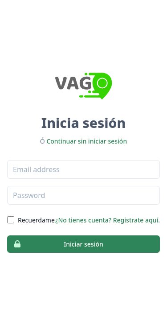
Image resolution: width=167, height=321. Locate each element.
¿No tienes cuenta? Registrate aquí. (107, 220)
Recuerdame (36, 220)
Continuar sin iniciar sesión (86, 141)
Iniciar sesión (55, 244)
